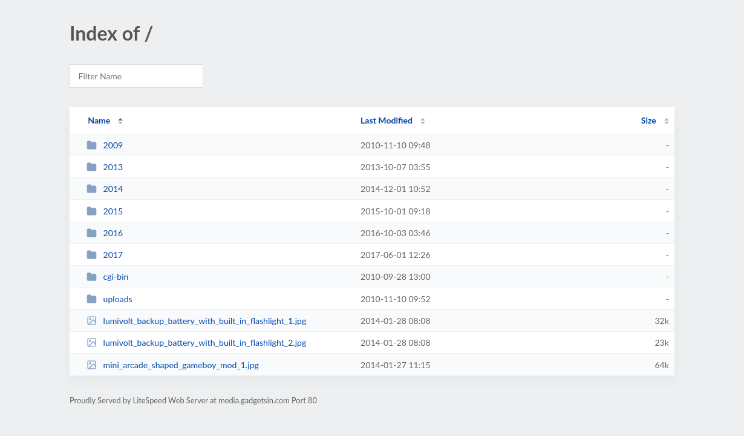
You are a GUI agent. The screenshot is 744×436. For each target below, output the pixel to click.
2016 (104, 233)
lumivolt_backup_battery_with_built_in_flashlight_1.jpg (196, 320)
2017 (104, 254)
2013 (104, 167)
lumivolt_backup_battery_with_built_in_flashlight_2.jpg (196, 342)
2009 (104, 145)
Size (648, 120)
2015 (104, 211)
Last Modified (387, 120)
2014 (104, 188)
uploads (109, 299)
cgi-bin (107, 276)
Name (99, 120)
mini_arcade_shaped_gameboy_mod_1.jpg (172, 365)
